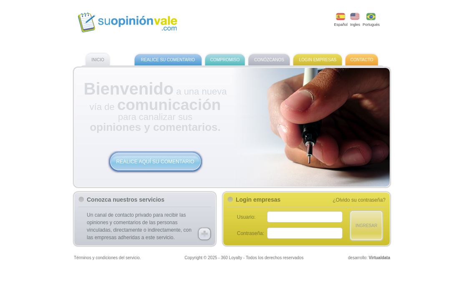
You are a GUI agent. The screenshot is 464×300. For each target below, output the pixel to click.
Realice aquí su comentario (155, 162)
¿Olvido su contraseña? (359, 200)
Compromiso (225, 60)
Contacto (361, 60)
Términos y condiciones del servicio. (107, 257)
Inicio (97, 60)
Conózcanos (269, 60)
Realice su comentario (168, 60)
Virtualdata (380, 257)
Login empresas (317, 60)
